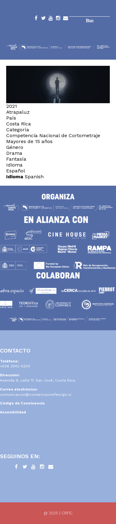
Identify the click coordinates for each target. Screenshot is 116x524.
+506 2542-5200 (15, 366)
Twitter (43, 19)
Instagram (58, 19)
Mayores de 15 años (29, 141)
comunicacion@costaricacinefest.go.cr (36, 394)
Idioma (14, 177)
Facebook (36, 19)
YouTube (50, 19)
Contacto (65, 19)
